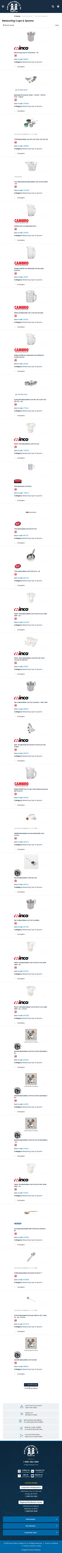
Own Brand (18, 177)
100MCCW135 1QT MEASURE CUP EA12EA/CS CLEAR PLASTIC (29, 356)
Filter (57, 25)
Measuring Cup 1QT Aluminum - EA (26, 53)
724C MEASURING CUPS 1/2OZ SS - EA (27, 571)
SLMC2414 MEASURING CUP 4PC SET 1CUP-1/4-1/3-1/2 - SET (30, 400)
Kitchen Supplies (41, 16)
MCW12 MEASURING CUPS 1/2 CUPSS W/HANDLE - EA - (31, 1052)
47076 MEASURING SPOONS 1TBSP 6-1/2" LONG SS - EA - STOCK (30, 1316)
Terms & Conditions (51, 1543)
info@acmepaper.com (31, 1465)
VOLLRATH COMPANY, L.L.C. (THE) (25, 134)
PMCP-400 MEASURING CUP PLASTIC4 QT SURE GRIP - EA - (30, 615)
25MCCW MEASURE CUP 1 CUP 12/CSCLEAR (28, 313)
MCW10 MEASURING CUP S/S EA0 (25, 1360)
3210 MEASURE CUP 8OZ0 (22, 486)
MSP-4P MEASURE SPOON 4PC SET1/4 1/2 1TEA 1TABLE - (30, 746)
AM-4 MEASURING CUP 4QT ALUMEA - (27, 920)
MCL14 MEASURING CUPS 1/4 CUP (25, 878)
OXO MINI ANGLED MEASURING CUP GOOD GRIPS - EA (31, 183)
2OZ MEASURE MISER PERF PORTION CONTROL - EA (30, 1230)
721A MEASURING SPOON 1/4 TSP (25, 529)
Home (17, 16)
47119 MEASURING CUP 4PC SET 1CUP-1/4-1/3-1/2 (31, 139)
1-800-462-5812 (31, 1462)
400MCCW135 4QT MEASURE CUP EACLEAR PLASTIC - (29, 269)
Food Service (27, 16)
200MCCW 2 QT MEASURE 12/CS (25, 226)
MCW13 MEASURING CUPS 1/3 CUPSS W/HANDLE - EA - (31, 1097)
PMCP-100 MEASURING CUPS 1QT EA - (27, 444)
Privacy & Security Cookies (32, 1546)
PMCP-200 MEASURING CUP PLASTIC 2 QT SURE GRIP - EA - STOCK (30, 1008)
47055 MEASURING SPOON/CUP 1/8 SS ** (28, 1273)
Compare (19, 66)
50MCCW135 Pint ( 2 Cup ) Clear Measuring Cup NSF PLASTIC (31, 790)
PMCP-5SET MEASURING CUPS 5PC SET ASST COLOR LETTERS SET (29, 659)
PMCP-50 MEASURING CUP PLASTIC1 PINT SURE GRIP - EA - (30, 1185)
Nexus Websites (35, 1550)
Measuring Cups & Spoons (32, 62)
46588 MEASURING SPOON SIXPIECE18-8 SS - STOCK (29, 834)
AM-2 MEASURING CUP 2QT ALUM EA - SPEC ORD (31, 702)
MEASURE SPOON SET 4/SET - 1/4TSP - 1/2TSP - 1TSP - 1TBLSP (30, 96)
